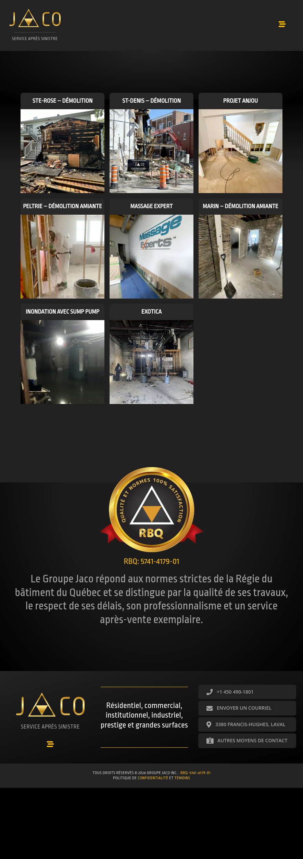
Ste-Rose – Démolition (63, 103)
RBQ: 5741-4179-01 (195, 772)
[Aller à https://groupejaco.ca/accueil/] (35, 28)
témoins (182, 777)
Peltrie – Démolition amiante (62, 208)
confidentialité (153, 777)
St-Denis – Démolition (151, 103)
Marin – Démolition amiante (240, 208)
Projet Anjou (240, 103)
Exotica (151, 314)
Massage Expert (151, 208)
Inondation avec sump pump (62, 314)
